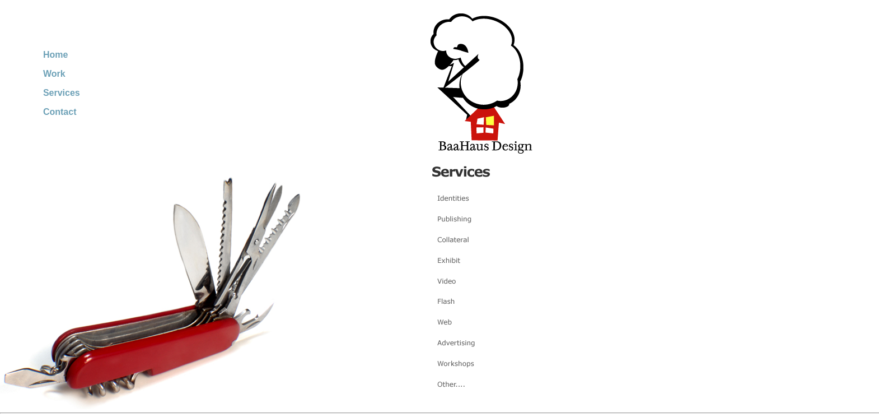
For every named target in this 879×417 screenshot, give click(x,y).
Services (61, 93)
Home (55, 54)
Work (54, 73)
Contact (60, 112)
